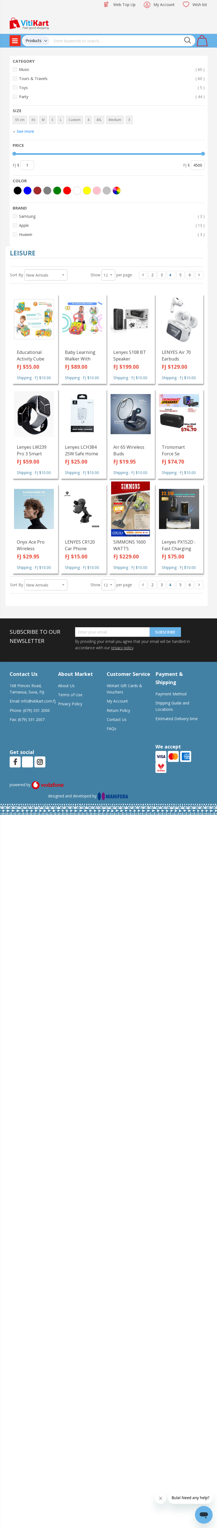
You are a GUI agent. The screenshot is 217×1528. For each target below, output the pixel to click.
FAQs (111, 728)
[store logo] (29, 23)
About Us (66, 685)
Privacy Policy (70, 703)
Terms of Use (70, 694)
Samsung (112, 216)
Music (112, 69)
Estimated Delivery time (176, 718)
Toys (112, 87)
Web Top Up (124, 4)
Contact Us (117, 719)
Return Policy (118, 710)
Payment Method (170, 693)
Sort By (16, 274)
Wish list (200, 4)
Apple (112, 225)
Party (112, 96)
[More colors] (117, 191)
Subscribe (165, 632)
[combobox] (122, 40)
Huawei (112, 234)
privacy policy (122, 647)
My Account (164, 4)
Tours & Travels (112, 78)
